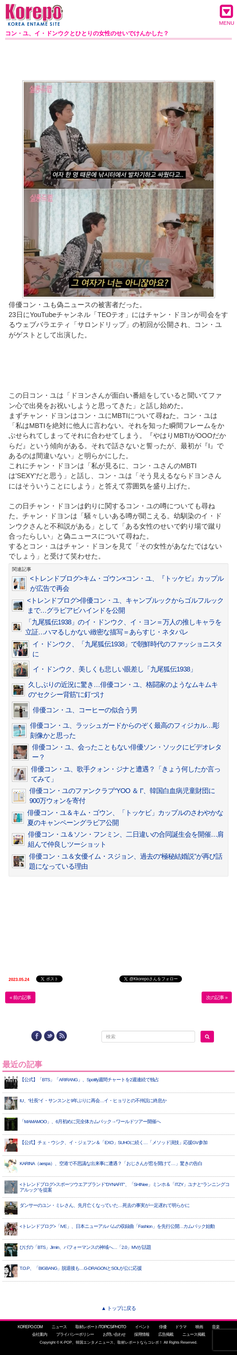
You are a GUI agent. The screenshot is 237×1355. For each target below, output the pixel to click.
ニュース (59, 1326)
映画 (199, 1326)
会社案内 (39, 1334)
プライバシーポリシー (75, 1334)
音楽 (215, 1326)
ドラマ (180, 1326)
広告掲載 (165, 1334)
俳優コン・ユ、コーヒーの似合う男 (85, 710)
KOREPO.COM (30, 1326)
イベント (142, 1326)
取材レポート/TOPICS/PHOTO (100, 1326)
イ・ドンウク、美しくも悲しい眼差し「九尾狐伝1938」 (114, 669)
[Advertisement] (118, 58)
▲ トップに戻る (118, 1308)
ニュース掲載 (193, 1334)
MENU (226, 15)
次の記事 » (216, 997)
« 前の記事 (20, 997)
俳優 (162, 1326)
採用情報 (141, 1334)
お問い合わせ (114, 1334)
